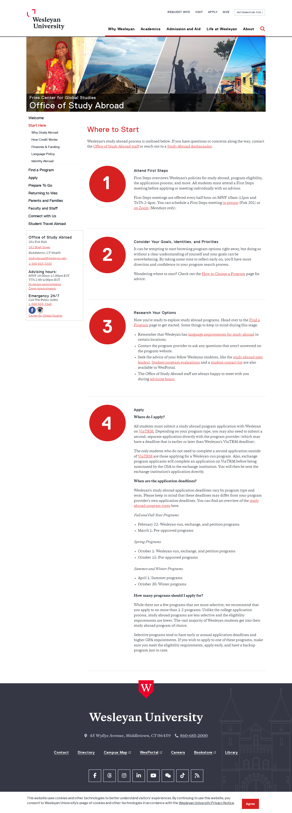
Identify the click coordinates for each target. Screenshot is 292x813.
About (248, 29)
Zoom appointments (42, 288)
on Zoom (141, 208)
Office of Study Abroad (76, 105)
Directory (86, 752)
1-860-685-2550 (40, 264)
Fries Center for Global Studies (62, 97)
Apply (213, 12)
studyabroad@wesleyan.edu (48, 258)
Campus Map (115, 752)
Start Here (37, 125)
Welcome (36, 118)
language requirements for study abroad (221, 334)
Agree (250, 804)
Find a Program (41, 170)
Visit (199, 12)
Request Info (178, 12)
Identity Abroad (42, 161)
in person (230, 203)
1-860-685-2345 (40, 304)
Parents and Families (45, 200)
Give (226, 12)
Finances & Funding (45, 147)
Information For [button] (250, 12)
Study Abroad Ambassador (189, 146)
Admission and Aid (184, 29)
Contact (61, 752)
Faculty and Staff (43, 208)
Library (231, 752)
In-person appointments (45, 284)
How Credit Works (44, 139)
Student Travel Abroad (47, 224)
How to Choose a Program (223, 274)
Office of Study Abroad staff (116, 146)
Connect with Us (42, 216)
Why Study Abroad (44, 132)
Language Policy (43, 154)
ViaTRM (146, 431)
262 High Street (39, 247)
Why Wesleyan (121, 29)
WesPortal (149, 752)
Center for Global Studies (45, 316)
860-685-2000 (194, 736)
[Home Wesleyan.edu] (57, 22)
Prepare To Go (40, 185)
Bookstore (203, 752)
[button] (261, 27)
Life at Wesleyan (222, 29)
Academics (151, 29)
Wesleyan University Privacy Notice (206, 803)
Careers (178, 752)
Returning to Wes (43, 193)
